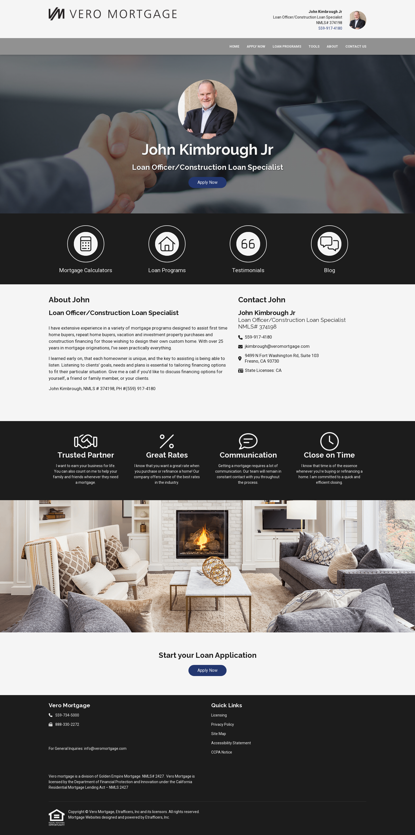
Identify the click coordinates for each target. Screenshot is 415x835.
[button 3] (248, 249)
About (332, 46)
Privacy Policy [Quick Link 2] (222, 724)
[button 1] (86, 249)
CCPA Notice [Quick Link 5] (221, 752)
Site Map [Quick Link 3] (218, 734)
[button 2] (167, 249)
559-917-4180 (330, 28)
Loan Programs (287, 46)
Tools (314, 46)
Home (234, 46)
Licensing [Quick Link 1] (219, 715)
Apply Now (256, 46)
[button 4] (329, 249)
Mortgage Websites (85, 817)
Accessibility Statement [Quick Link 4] (231, 743)
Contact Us (355, 46)
